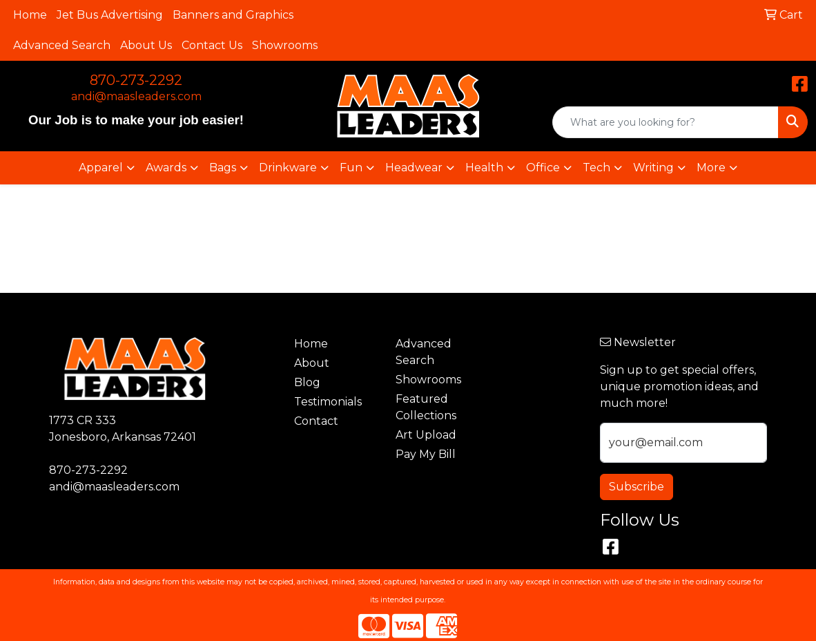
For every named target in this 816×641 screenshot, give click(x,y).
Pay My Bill (426, 454)
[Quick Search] (665, 122)
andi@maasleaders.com (136, 96)
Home (30, 14)
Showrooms (285, 45)
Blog (307, 382)
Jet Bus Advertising (110, 14)
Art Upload (426, 434)
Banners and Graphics (233, 14)
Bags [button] (222, 167)
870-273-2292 (136, 80)
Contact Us (212, 45)
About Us (146, 45)
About (311, 363)
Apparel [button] (101, 167)
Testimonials (328, 401)
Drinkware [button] (288, 167)
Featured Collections (426, 407)
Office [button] (543, 167)
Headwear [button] (414, 167)
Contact (316, 421)
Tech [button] (596, 167)
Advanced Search (61, 45)
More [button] (711, 167)
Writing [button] (653, 167)
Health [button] (484, 167)
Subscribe (636, 486)
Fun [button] (351, 167)
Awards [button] (166, 167)
